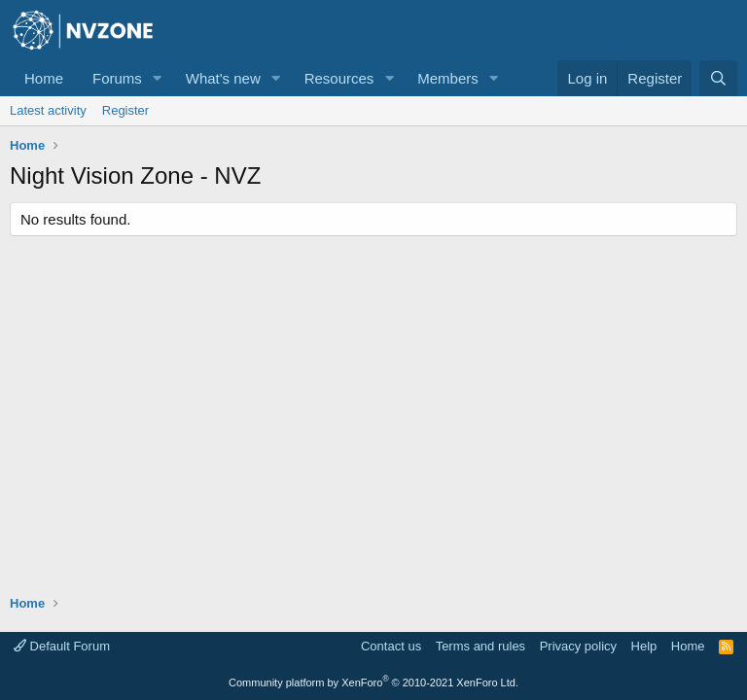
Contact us (391, 646)
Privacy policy (578, 646)
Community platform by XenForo (373, 682)
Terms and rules (480, 646)
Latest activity (48, 110)
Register (125, 110)
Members (448, 78)
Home (43, 78)
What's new (223, 78)
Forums (117, 78)
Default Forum (62, 646)
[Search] (718, 78)
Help (644, 646)
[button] (157, 78)
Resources (339, 78)
